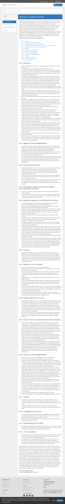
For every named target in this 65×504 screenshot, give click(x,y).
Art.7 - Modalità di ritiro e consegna (29, 50)
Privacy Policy (6, 486)
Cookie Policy (5, 484)
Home (5, 11)
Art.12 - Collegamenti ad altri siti (29, 57)
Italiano (58, 1)
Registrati (46, 1)
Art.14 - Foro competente (27, 60)
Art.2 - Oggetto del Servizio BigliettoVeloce (31, 42)
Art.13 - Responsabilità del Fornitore (29, 58)
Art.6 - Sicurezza (25, 48)
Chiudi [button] (53, 500)
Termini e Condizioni (8, 22)
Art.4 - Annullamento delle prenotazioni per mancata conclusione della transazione (39, 45)
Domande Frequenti (27, 483)
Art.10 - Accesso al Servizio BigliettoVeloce (31, 54)
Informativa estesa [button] (6, 502)
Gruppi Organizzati (27, 490)
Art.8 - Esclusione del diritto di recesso (30, 51)
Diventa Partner (26, 489)
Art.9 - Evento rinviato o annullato (29, 53)
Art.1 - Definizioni (25, 41)
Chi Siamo (6, 19)
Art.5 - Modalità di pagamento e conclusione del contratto (34, 47)
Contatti (51, 1)
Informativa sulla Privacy (9, 27)
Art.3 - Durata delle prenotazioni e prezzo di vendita (33, 44)
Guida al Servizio (26, 481)
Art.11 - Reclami (25, 55)
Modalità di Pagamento (28, 488)
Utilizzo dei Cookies (8, 24)
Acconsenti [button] (59, 500)
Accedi (41, 1)
